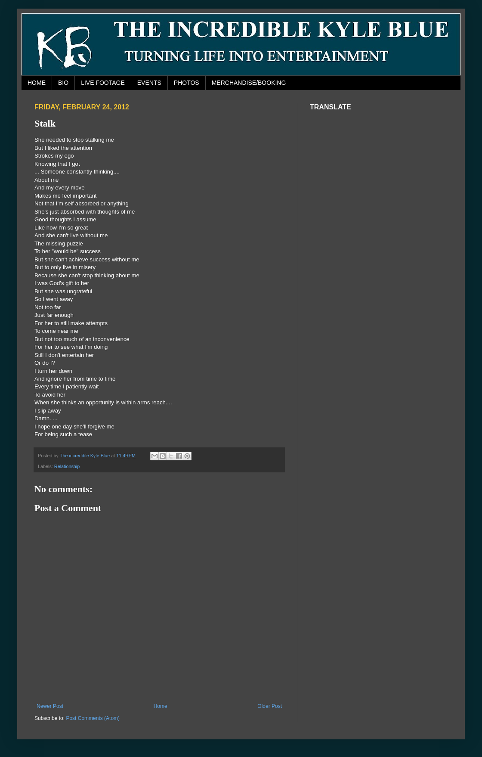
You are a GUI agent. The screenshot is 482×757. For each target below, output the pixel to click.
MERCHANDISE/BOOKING (249, 82)
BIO (63, 82)
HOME (37, 82)
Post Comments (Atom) (93, 718)
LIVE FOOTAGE (103, 82)
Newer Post (50, 706)
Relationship (67, 466)
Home (160, 706)
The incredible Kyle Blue (85, 455)
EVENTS (149, 82)
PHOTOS (186, 82)
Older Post (269, 706)
